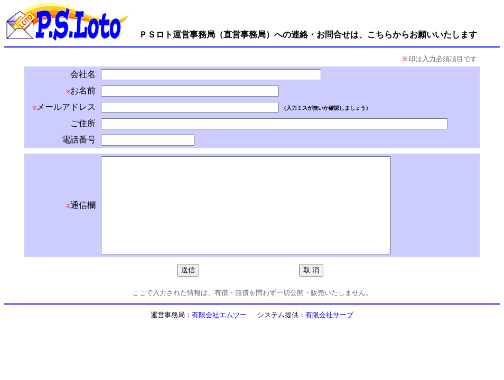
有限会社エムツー (219, 334)
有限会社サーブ (329, 334)
